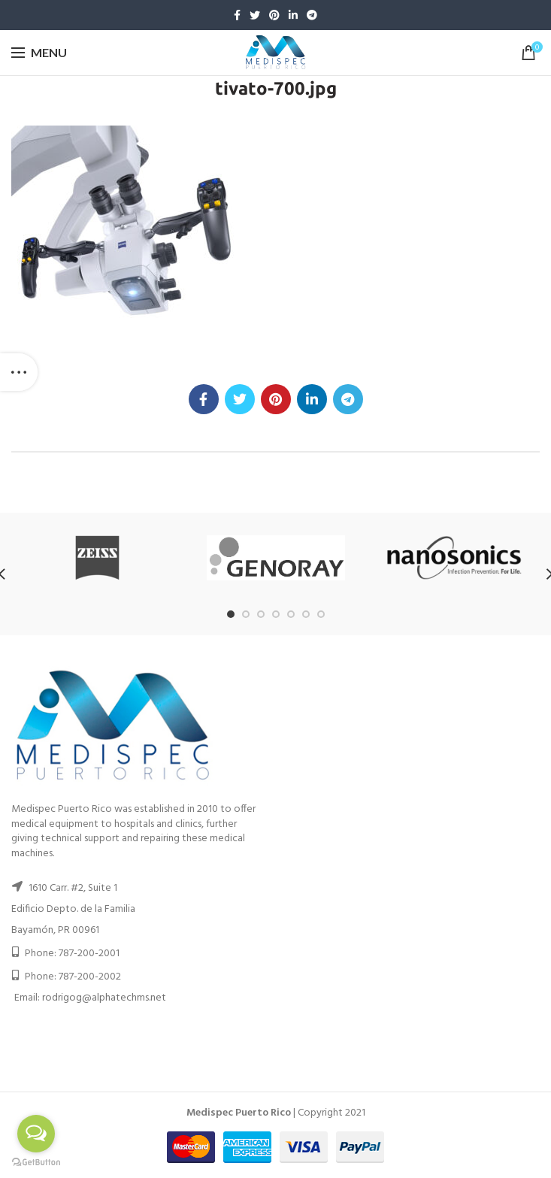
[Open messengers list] (36, 1133)
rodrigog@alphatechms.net (104, 998)
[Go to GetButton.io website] (36, 1162)
